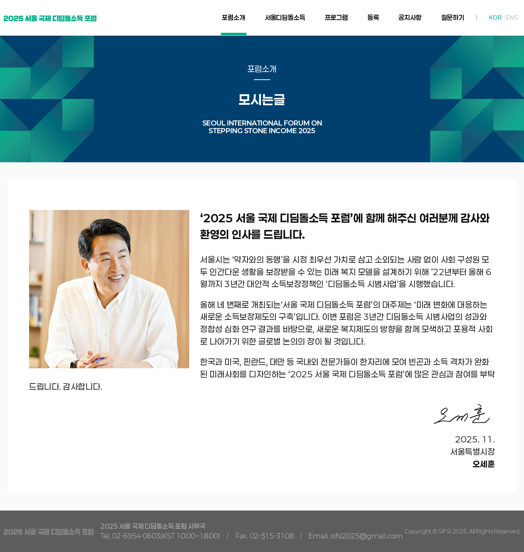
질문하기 (452, 17)
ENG (512, 17)
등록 (373, 17)
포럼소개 (233, 17)
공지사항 (409, 17)
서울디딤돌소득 (285, 17)
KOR (495, 17)
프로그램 (336, 17)
